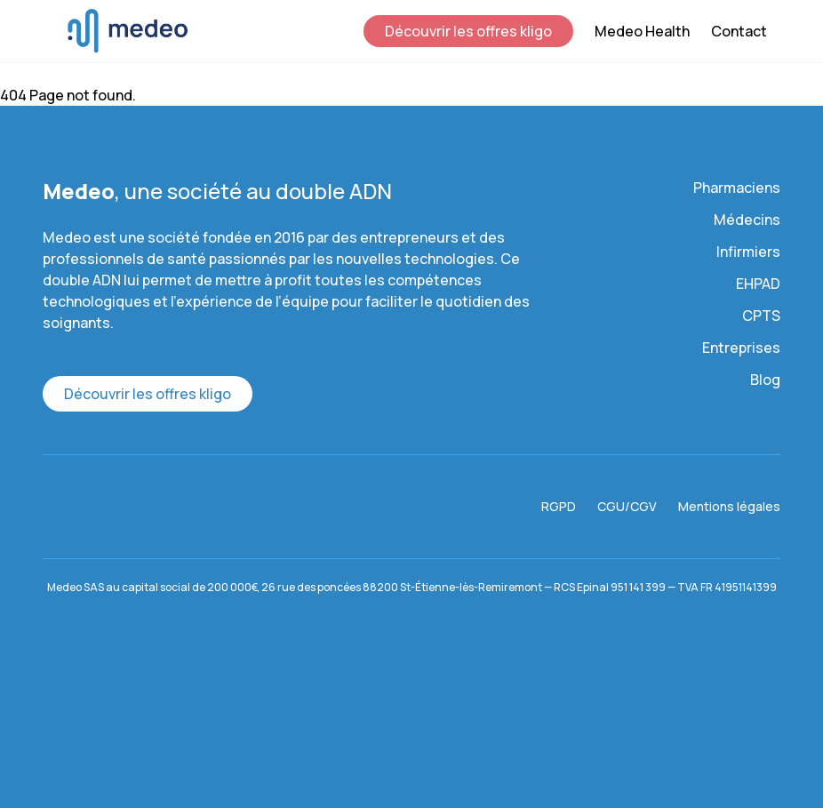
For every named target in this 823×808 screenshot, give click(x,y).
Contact (739, 31)
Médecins (747, 219)
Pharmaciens (736, 187)
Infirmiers (748, 251)
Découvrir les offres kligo (468, 31)
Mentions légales (729, 506)
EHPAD (758, 283)
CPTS (761, 315)
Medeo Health (642, 31)
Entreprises (741, 347)
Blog (765, 379)
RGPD (558, 506)
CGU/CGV (627, 506)
